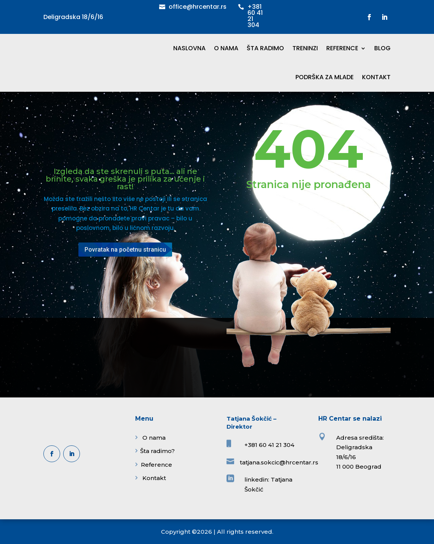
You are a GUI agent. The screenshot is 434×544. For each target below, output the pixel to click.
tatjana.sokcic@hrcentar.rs (279, 462)
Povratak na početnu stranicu (125, 249)
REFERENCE (342, 48)
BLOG (382, 48)
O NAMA (226, 48)
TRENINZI (305, 48)
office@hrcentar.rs (198, 6)
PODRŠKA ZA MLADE (324, 77)
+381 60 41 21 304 (255, 15)
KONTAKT (376, 77)
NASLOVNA (189, 48)
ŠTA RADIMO (265, 48)
